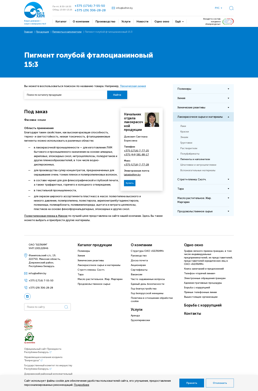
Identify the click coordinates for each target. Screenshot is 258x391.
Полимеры (84, 250)
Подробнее (81, 385)
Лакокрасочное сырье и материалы (99, 265)
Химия (81, 255)
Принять (191, 383)
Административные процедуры (203, 282)
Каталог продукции (95, 245)
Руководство (139, 255)
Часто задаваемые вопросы (148, 279)
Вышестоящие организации (201, 296)
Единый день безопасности (147, 283)
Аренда (135, 315)
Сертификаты (139, 269)
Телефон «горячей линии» (199, 273)
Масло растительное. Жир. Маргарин (100, 279)
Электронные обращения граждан (205, 278)
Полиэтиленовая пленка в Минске (46, 215)
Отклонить (220, 383)
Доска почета (139, 260)
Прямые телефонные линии (200, 292)
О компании (141, 245)
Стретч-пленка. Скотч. (91, 269)
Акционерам (138, 265)
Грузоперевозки (140, 320)
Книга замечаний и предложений (204, 268)
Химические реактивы (91, 260)
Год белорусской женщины (147, 293)
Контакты (192, 313)
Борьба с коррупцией (197, 287)
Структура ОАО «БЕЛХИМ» (147, 250)
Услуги (136, 309)
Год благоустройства (143, 288)
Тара (80, 274)
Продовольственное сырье (94, 283)
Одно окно (193, 245)
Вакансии (136, 274)
